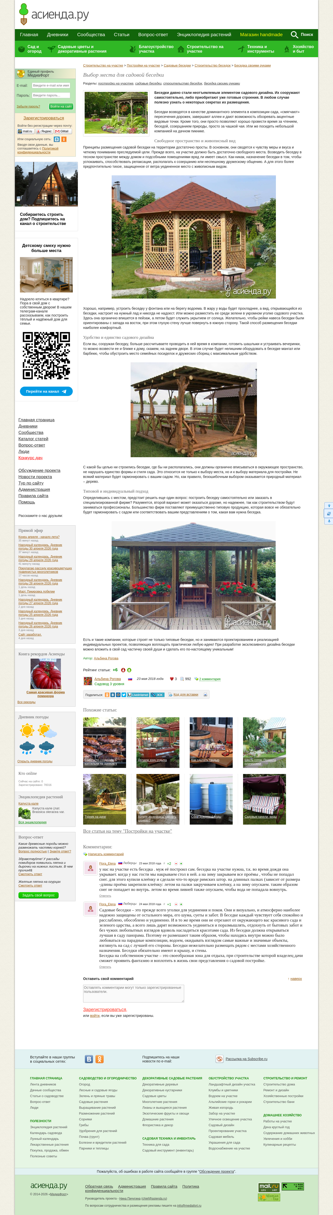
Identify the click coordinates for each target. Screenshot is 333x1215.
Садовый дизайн (221, 1125)
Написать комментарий (106, 854)
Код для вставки (186, 694)
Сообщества (91, 34)
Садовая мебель (221, 1137)
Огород (84, 1084)
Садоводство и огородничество (108, 1078)
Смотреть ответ (30, 874)
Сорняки (85, 1119)
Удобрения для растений (98, 1131)
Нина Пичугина (129, 1198)
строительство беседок (182, 83)
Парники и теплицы (94, 1148)
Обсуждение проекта (39, 470)
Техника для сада (155, 1144)
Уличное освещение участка (230, 1119)
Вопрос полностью (32, 851)
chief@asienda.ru (154, 1198)
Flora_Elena (107, 863)
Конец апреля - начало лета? (39, 537)
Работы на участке (277, 1121)
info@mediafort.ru (189, 1205)
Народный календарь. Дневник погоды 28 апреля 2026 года (40, 581)
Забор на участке (222, 1113)
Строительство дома (279, 1084)
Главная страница (36, 419)
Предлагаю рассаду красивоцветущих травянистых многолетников (45, 570)
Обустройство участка (229, 1078)
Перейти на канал (42, 391)
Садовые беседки (177, 65)
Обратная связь (99, 1186)
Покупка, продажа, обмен (49, 1150)
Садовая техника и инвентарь (169, 1138)
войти (95, 1016)
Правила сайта (33, 495)
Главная (29, 34)
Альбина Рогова (106, 658)
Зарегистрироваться (104, 1009)
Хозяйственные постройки (283, 1096)
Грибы (84, 1125)
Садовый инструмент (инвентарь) (168, 1150)
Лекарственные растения (49, 1144)
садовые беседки (148, 83)
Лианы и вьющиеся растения (164, 1107)
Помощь (26, 502)
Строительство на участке (205, 49)
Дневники (57, 34)
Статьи (122, 34)
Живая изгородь (221, 1107)
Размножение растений (97, 1113)
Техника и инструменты (260, 49)
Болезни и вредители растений (103, 1142)
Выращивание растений (97, 1107)
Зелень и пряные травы (97, 1096)
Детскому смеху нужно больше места (46, 248)
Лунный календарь (44, 1139)
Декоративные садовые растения (172, 1078)
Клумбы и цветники (223, 1090)
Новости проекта (35, 476)
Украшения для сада (224, 1142)
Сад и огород (35, 49)
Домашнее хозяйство (282, 1115)
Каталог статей (33, 438)
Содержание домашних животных (289, 1133)
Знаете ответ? (60, 851)
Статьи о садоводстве (47, 1096)
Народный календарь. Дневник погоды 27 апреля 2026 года (40, 601)
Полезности (40, 1121)
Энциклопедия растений (204, 34)
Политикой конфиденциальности (37, 150)
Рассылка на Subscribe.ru (246, 1059)
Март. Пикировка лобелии (36, 591)
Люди (23, 451)
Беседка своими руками (252, 65)
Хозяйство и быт (303, 49)
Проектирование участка (228, 1131)
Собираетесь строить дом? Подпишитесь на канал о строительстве (43, 219)
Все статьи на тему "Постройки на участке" (127, 831)
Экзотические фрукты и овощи (165, 1113)
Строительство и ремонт (285, 1078)
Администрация (34, 489)
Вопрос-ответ (153, 34)
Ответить (105, 895)
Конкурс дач (30, 457)
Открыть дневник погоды (34, 761)
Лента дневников (43, 1084)
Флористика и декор (157, 1125)
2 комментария (210, 679)
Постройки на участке (143, 65)
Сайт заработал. (30, 634)
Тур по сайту (30, 483)
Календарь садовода (46, 1133)
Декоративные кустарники (162, 1090)
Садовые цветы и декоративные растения (82, 49)
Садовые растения (93, 1102)
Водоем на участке (223, 1096)
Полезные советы (43, 1156)
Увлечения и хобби (277, 1139)
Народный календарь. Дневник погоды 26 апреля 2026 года (40, 624)
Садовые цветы (154, 1096)
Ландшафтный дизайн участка (232, 1084)
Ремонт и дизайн (276, 1090)
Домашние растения (158, 1119)
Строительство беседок (213, 65)
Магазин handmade (261, 34)
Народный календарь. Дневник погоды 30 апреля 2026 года (40, 546)
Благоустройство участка (156, 49)
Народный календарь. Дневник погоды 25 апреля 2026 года (40, 613)
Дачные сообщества (45, 1090)
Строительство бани (278, 1102)
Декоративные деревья (160, 1084)
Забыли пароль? (28, 106)
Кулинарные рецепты (279, 1144)
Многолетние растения (159, 1102)
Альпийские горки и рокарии (230, 1102)
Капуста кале (28, 803)
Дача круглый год (276, 1127)
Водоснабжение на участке (229, 1148)
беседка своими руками (222, 83)
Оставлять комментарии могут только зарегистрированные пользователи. (133, 993)
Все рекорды (26, 702)
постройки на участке (115, 83)
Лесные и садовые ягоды (98, 1090)
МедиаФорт (58, 1194)
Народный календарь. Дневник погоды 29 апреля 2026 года (40, 558)
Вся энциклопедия (32, 822)
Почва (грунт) (89, 1137)
